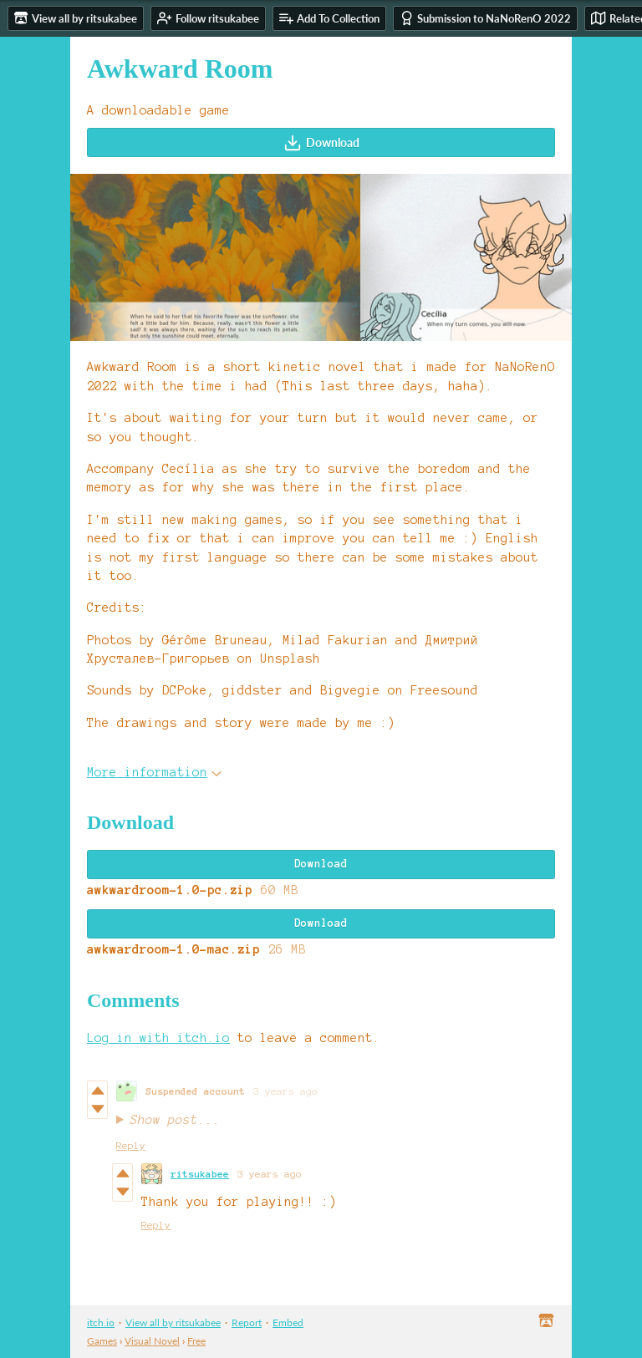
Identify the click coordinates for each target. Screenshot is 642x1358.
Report (247, 1322)
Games (102, 1341)
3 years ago (285, 1091)
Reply (130, 1145)
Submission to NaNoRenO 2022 (485, 18)
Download (321, 143)
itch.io (101, 1322)
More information (154, 772)
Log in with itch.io (158, 1038)
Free (196, 1341)
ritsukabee (200, 1173)
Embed (288, 1322)
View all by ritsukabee (173, 1322)
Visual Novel (152, 1341)
